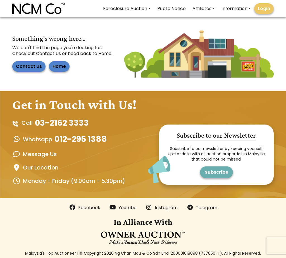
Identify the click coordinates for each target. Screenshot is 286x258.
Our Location (40, 167)
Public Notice (171, 8)
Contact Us (29, 66)
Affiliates (201, 8)
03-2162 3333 (62, 123)
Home (59, 66)
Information (234, 8)
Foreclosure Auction (125, 8)
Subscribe (216, 172)
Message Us (40, 154)
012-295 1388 (80, 139)
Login (264, 8)
